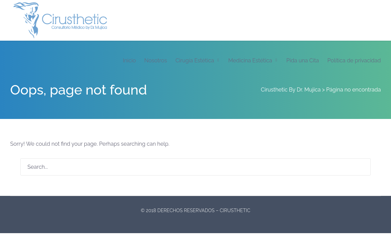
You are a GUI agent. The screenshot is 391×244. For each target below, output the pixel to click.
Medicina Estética (250, 60)
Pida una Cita (302, 60)
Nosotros (155, 60)
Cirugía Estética (194, 60)
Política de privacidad (354, 60)
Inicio (129, 60)
